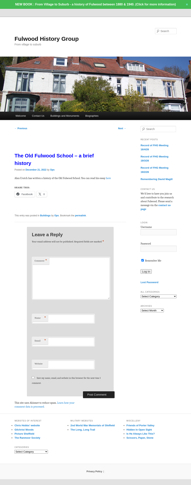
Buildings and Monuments (64, 115)
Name (40, 318)
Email (40, 341)
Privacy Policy (94, 471)
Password (146, 243)
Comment (40, 261)
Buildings (45, 215)
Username (146, 227)
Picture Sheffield (24, 433)
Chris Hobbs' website (27, 425)
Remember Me (151, 260)
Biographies (92, 115)
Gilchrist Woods (24, 429)
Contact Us (38, 115)
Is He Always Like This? (140, 433)
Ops (52, 169)
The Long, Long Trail (82, 429)
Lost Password (149, 282)
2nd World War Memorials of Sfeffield (92, 425)
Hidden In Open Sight (139, 429)
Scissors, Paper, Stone (139, 437)
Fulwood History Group (46, 39)
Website (38, 363)
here (108, 178)
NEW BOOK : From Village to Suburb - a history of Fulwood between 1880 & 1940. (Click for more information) (95, 4)
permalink (80, 215)
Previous (20, 128)
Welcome (21, 115)
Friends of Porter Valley (140, 425)
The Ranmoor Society (27, 437)
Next (122, 128)
